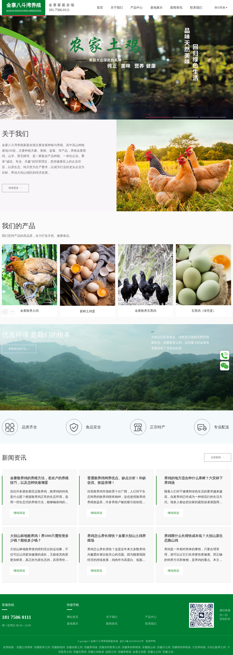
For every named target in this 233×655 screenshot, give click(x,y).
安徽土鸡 (168, 651)
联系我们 (196, 7)
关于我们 (117, 7)
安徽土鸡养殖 (24, 647)
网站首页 (72, 616)
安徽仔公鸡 (163, 647)
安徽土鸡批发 (96, 651)
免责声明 (150, 641)
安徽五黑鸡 (80, 651)
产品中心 (136, 7)
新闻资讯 (176, 7)
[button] (12, 312)
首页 (100, 7)
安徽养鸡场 (90, 647)
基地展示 (156, 7)
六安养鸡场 (198, 647)
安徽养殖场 (124, 651)
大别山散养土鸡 (216, 647)
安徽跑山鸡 (148, 647)
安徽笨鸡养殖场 (131, 647)
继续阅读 (19, 512)
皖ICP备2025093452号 (132, 641)
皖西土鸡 (111, 651)
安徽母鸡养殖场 (181, 647)
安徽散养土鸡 (42, 647)
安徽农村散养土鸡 (109, 647)
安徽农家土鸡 (74, 647)
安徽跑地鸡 (58, 647)
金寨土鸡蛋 (139, 651)
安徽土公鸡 (154, 651)
